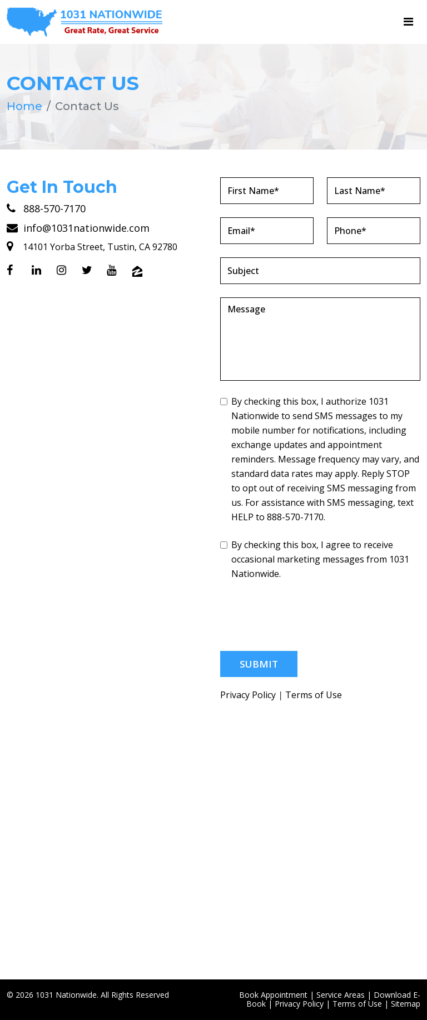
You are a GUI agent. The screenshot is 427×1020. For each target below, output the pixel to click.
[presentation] (304, 616)
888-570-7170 (46, 208)
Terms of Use (313, 695)
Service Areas (340, 994)
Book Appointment (273, 994)
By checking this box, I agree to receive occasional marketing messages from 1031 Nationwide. (314, 559)
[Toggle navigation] (408, 21)
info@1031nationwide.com (78, 228)
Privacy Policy (248, 695)
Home (24, 106)
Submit (259, 664)
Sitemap (405, 1003)
